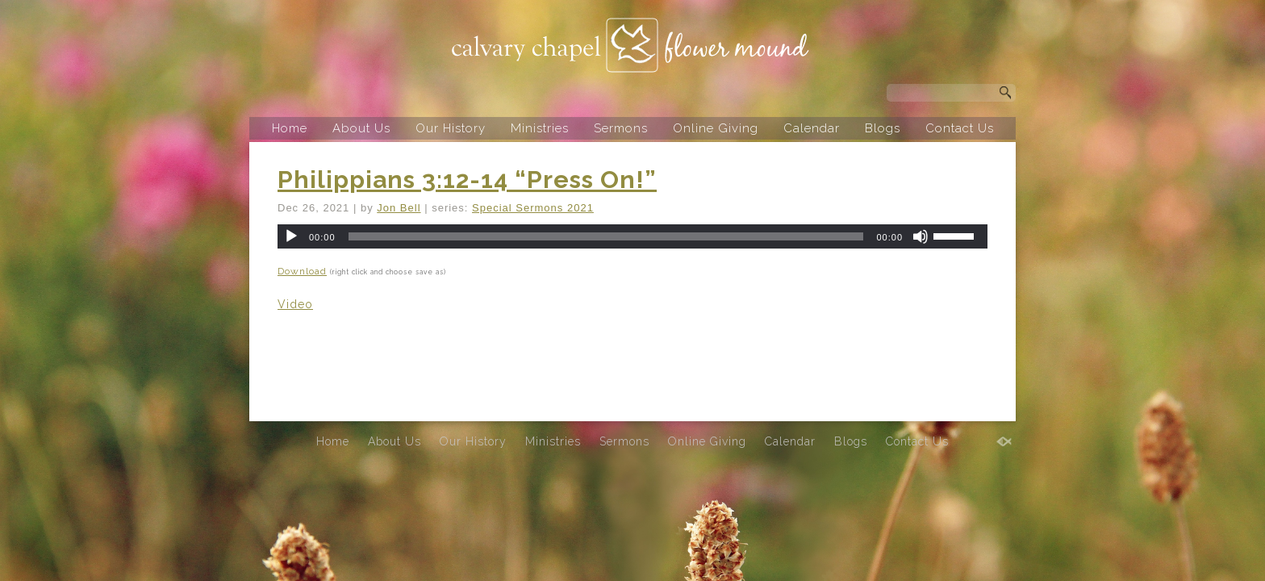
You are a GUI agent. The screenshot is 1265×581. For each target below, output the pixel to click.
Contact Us (959, 128)
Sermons (621, 128)
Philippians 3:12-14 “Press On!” (467, 179)
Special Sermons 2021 (533, 208)
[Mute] (920, 236)
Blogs (882, 128)
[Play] (291, 236)
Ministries (540, 128)
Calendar (811, 128)
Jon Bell (398, 208)
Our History (450, 128)
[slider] (606, 236)
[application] (632, 236)
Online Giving (715, 128)
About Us (361, 128)
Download (302, 271)
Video (295, 304)
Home (289, 128)
